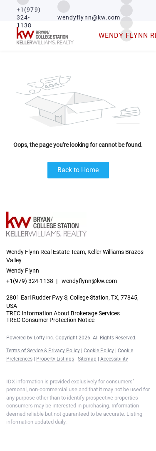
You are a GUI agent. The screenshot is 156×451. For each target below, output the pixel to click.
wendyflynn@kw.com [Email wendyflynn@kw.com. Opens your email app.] (89, 281)
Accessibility (114, 359)
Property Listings (55, 359)
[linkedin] (27, 434)
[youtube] (60, 434)
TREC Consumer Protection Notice (50, 320)
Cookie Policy (99, 350)
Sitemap (87, 359)
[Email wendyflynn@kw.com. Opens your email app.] (89, 10)
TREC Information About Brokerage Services (63, 313)
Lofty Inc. (44, 338)
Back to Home (78, 170)
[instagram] (126, 10)
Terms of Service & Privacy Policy (43, 350)
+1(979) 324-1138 (29, 281)
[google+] (77, 434)
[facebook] (10, 434)
